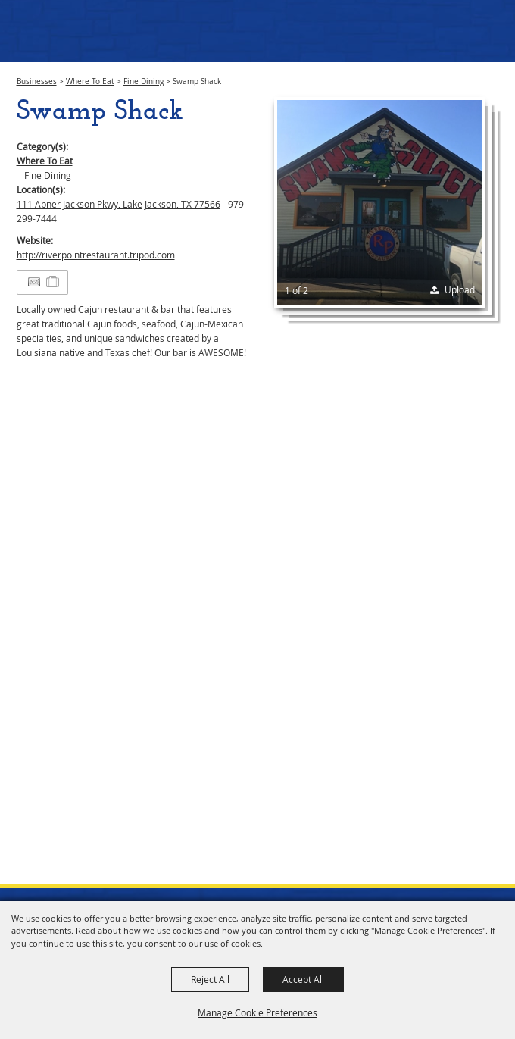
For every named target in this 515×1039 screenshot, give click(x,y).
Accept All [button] (303, 979)
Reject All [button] (210, 979)
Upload (460, 289)
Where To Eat (90, 81)
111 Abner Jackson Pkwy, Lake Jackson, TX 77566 (118, 204)
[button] (379, 202)
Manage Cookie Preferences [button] (257, 1012)
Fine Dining (143, 81)
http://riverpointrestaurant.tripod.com (96, 255)
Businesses (37, 81)
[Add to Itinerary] (53, 282)
